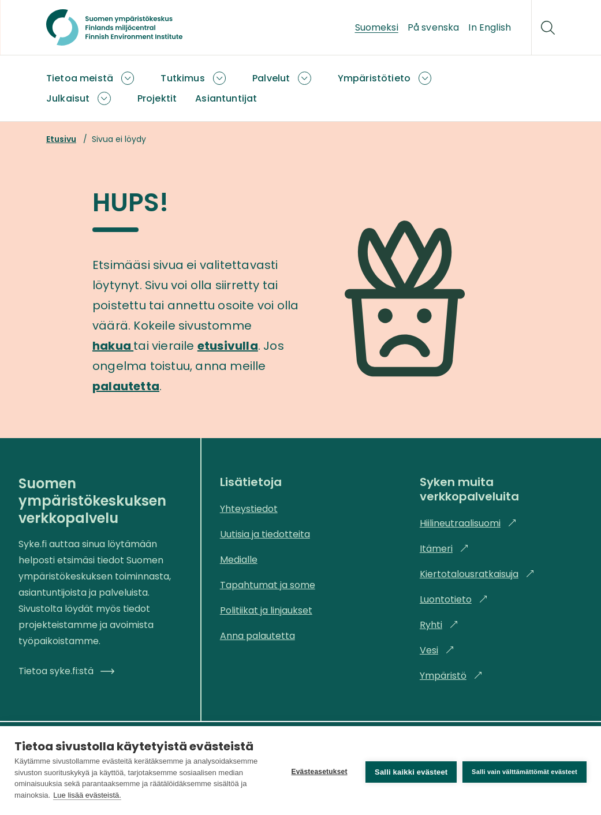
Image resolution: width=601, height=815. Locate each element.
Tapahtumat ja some (267, 585)
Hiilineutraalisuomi (468, 523)
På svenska (434, 27)
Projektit (157, 98)
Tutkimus (182, 78)
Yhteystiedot (249, 508)
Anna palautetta (257, 635)
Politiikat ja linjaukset (266, 610)
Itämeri (444, 548)
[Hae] (548, 27)
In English (489, 27)
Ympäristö (451, 675)
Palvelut (271, 78)
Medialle (238, 559)
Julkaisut (67, 98)
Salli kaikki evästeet (408, 771)
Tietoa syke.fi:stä (66, 671)
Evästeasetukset (317, 771)
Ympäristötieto (374, 78)
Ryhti (439, 624)
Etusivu (61, 139)
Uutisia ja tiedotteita (265, 534)
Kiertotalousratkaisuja (477, 574)
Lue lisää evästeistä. (186, 795)
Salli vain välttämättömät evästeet (524, 770)
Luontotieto (454, 599)
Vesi (437, 650)
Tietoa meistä (79, 78)
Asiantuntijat (226, 98)
